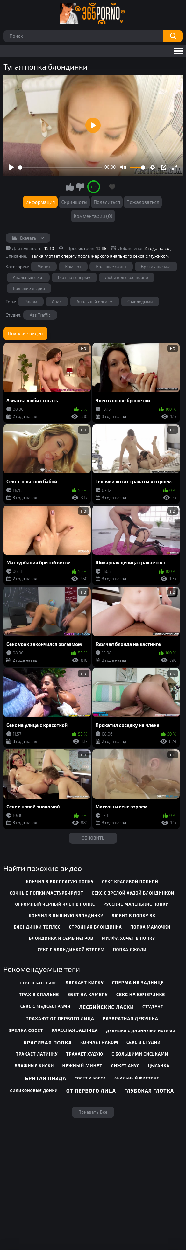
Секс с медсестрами (45, 1006)
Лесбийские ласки (106, 1007)
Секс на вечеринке (140, 994)
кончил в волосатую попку (60, 881)
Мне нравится (70, 187)
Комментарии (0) (93, 216)
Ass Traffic (40, 315)
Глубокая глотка (149, 1090)
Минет (43, 266)
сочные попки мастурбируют (46, 893)
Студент (153, 1006)
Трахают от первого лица (60, 1018)
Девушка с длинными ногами (140, 1030)
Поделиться (107, 202)
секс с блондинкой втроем (71, 949)
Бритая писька (156, 266)
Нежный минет (82, 1065)
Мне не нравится (80, 187)
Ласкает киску (84, 982)
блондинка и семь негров (61, 938)
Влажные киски (34, 1065)
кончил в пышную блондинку (66, 915)
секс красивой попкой (130, 881)
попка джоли (130, 949)
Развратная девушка (130, 1018)
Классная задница (75, 1030)
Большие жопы (111, 266)
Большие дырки (29, 288)
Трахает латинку (37, 1054)
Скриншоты (74, 202)
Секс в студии (143, 1042)
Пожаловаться (142, 202)
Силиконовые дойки (34, 1090)
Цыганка (158, 1065)
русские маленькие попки (136, 904)
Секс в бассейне (38, 983)
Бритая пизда (45, 1078)
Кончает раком (99, 1042)
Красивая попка (47, 1042)
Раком (30, 301)
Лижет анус (125, 1065)
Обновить (93, 838)
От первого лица (91, 1090)
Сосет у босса (90, 1078)
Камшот (73, 266)
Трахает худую (84, 1054)
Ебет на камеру (88, 994)
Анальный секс (28, 277)
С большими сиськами (139, 1054)
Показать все (93, 1111)
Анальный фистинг (136, 1078)
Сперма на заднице (138, 982)
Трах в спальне (39, 994)
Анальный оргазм (94, 301)
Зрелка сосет (26, 1030)
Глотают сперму (74, 277)
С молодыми (140, 301)
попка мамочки (150, 927)
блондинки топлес (37, 927)
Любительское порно (126, 277)
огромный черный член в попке (55, 904)
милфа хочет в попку (128, 938)
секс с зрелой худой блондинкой (133, 893)
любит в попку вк (133, 915)
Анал (57, 301)
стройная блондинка (95, 927)
